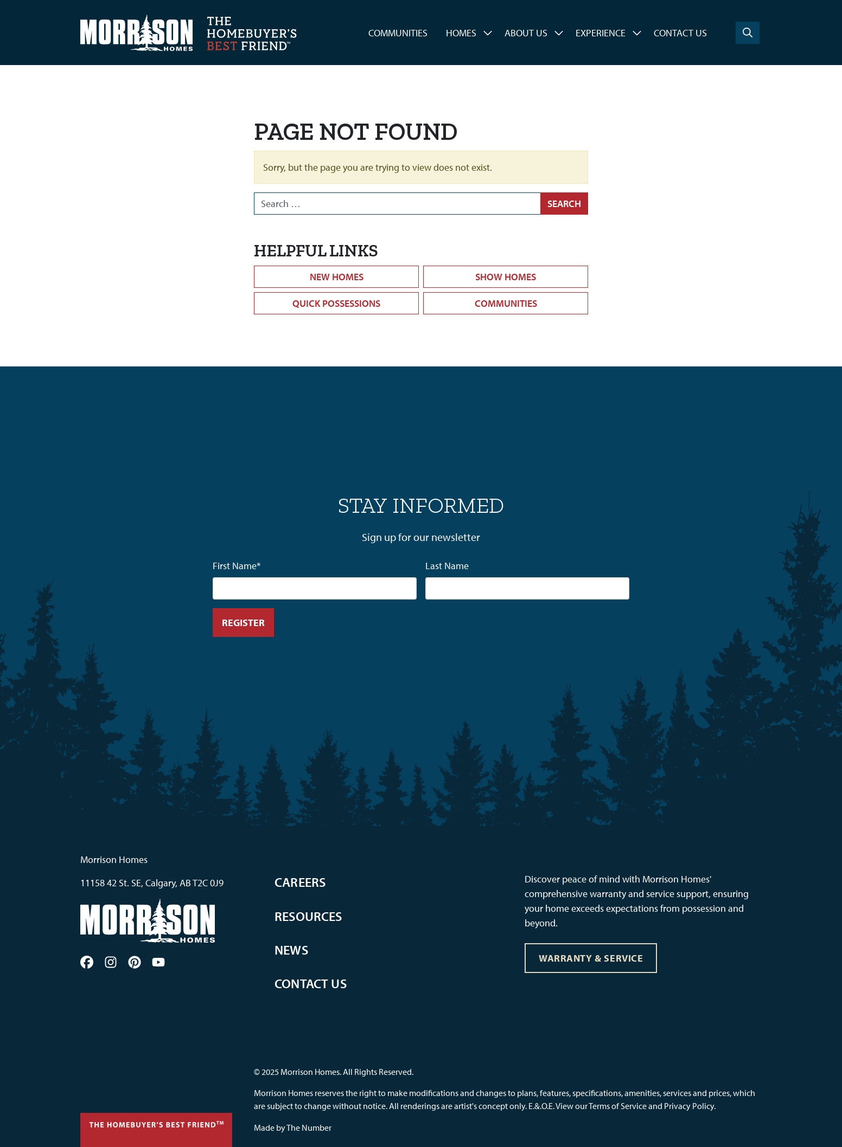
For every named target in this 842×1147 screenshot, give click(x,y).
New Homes (336, 276)
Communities (398, 33)
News (291, 950)
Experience (601, 33)
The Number (308, 1127)
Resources (308, 916)
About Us (526, 33)
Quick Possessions (336, 303)
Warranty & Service (591, 958)
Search (564, 203)
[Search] (748, 33)
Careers (300, 882)
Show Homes (505, 276)
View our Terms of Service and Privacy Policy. (636, 1105)
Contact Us (680, 33)
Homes (461, 33)
